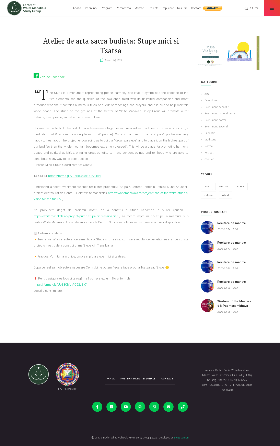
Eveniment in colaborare (220, 113)
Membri (139, 8)
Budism (223, 186)
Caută (251, 8)
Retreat (209, 152)
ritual (225, 195)
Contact (196, 8)
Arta (207, 93)
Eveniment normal (216, 120)
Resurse (182, 8)
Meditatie (211, 139)
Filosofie (210, 133)
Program (107, 8)
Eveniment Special (216, 126)
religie (209, 195)
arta (207, 186)
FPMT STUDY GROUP (67, 389)
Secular (209, 159)
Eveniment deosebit (217, 106)
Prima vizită (123, 8)
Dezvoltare (211, 100)
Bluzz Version (181, 437)
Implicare (168, 8)
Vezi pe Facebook (49, 77)
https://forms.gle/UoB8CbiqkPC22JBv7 (74, 176)
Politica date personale (137, 378)
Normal (209, 146)
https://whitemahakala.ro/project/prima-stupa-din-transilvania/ (76, 216)
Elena (240, 186)
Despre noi (90, 8)
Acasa (77, 8)
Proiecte (153, 8)
